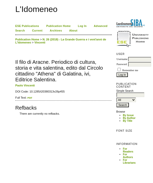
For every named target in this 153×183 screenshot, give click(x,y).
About (73, 30)
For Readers (128, 150)
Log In (82, 26)
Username (121, 59)
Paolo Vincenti (25, 85)
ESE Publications (27, 26)
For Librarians (129, 161)
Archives (56, 30)
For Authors (128, 156)
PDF (29, 97)
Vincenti (39, 42)
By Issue (128, 115)
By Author (129, 118)
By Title (127, 120)
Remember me (130, 70)
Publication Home (58, 26)
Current (37, 30)
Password (121, 64)
